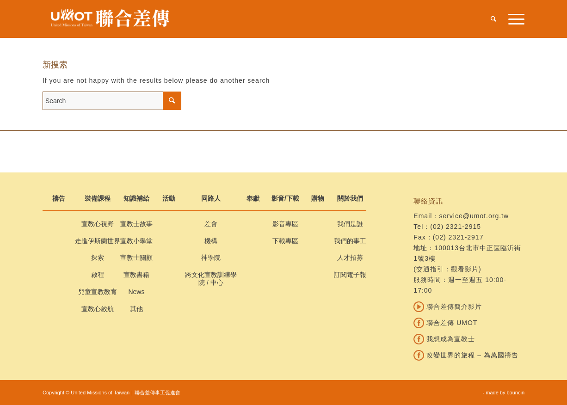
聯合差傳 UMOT (445, 322)
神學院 (211, 257)
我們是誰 (350, 223)
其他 (136, 309)
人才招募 (350, 257)
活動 (168, 198)
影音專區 (285, 223)
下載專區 (285, 241)
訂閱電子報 (350, 274)
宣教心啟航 (97, 309)
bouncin (516, 392)
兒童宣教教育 (97, 291)
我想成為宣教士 (444, 339)
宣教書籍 (136, 274)
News (136, 291)
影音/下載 (285, 198)
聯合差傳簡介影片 (447, 306)
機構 (210, 241)
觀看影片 (465, 269)
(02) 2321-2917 (458, 237)
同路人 (211, 198)
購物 (317, 198)
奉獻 (253, 198)
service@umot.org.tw (474, 216)
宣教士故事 (136, 223)
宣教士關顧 (136, 257)
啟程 (97, 274)
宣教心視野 (97, 223)
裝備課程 (98, 198)
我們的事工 (350, 241)
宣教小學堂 (136, 241)
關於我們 (350, 198)
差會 (210, 223)
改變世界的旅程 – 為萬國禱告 (465, 355)
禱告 (58, 198)
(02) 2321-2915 (455, 226)
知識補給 (136, 198)
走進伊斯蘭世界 (97, 241)
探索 (97, 257)
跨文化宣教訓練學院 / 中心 (211, 278)
